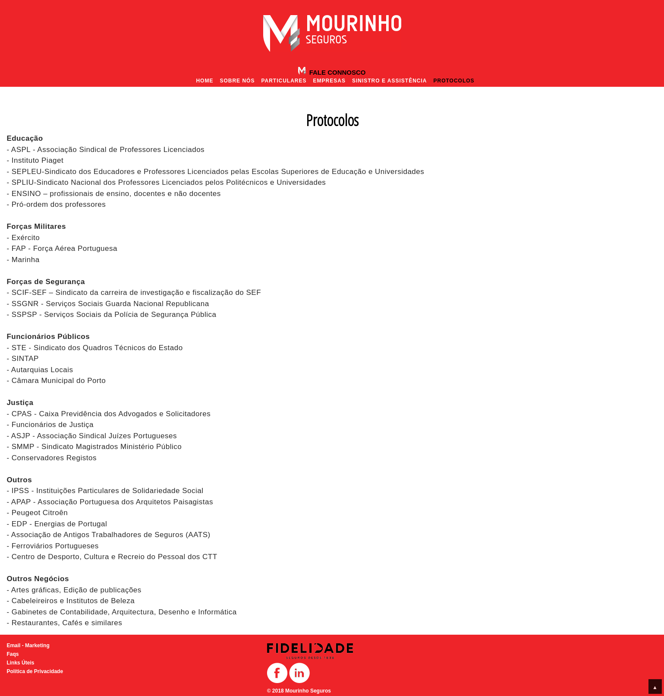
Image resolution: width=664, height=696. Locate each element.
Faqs (12, 654)
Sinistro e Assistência (389, 81)
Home (204, 81)
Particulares (283, 81)
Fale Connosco (336, 72)
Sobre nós (237, 81)
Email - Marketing (27, 645)
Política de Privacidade (34, 671)
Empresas (329, 81)
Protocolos (453, 81)
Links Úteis (20, 663)
